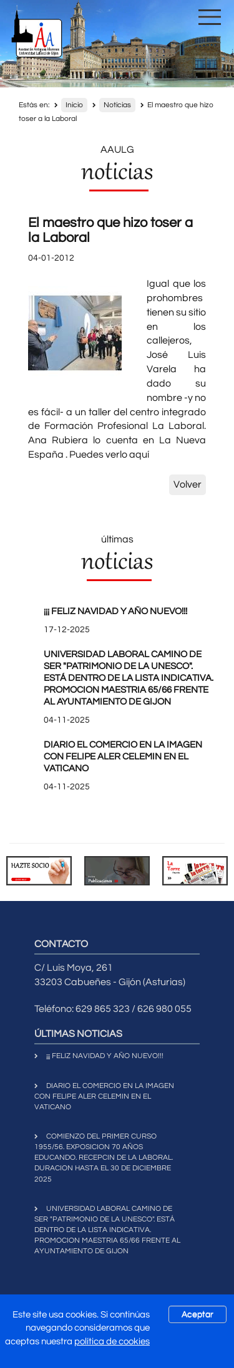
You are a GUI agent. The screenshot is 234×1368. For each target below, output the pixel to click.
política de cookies (112, 1341)
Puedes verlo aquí (109, 455)
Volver (187, 484)
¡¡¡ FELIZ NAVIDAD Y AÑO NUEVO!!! (115, 611)
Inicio (74, 105)
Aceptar (197, 1314)
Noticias (117, 105)
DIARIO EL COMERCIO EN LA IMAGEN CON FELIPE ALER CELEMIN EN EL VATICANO (123, 756)
